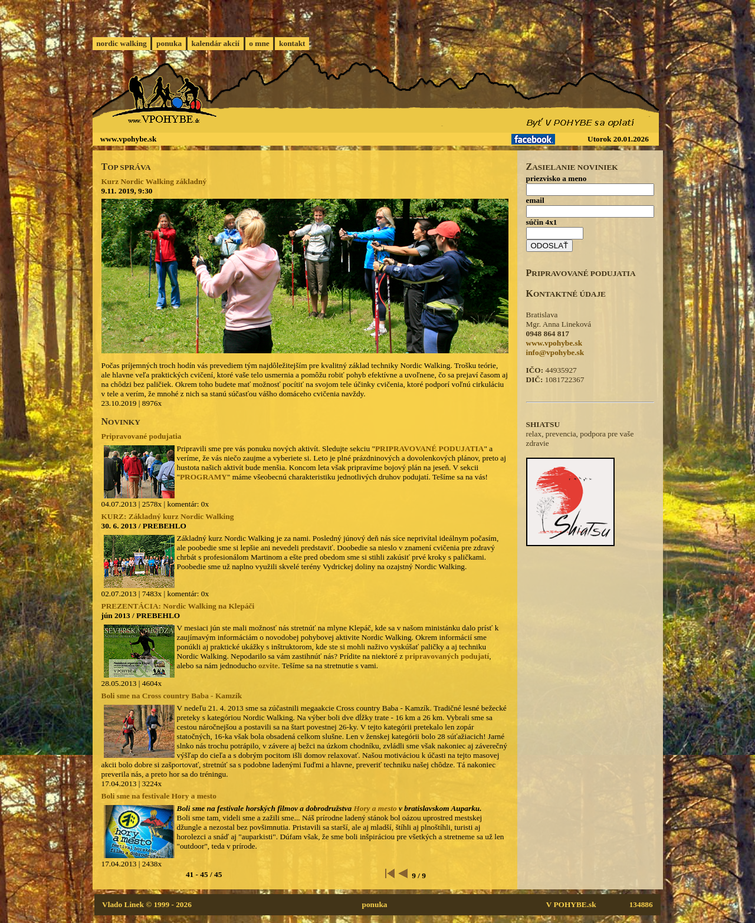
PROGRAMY (203, 476)
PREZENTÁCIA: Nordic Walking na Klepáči (178, 606)
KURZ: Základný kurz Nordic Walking (167, 516)
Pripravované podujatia (141, 436)
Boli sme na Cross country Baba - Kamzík (171, 695)
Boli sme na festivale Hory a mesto (158, 795)
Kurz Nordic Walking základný (154, 181)
